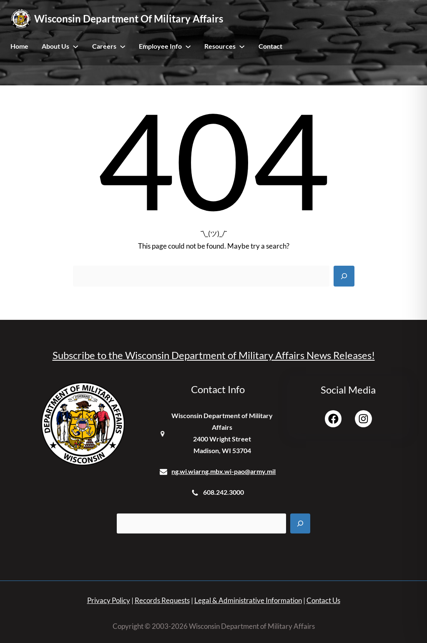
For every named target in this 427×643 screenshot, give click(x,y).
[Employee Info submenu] (188, 46)
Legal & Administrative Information (248, 600)
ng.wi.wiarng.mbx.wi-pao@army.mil (223, 471)
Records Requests (162, 600)
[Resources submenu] (242, 46)
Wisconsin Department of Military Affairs (128, 18)
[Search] (344, 276)
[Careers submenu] (123, 46)
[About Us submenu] (75, 46)
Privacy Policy (108, 600)
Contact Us (323, 600)
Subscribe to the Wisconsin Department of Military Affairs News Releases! (214, 355)
